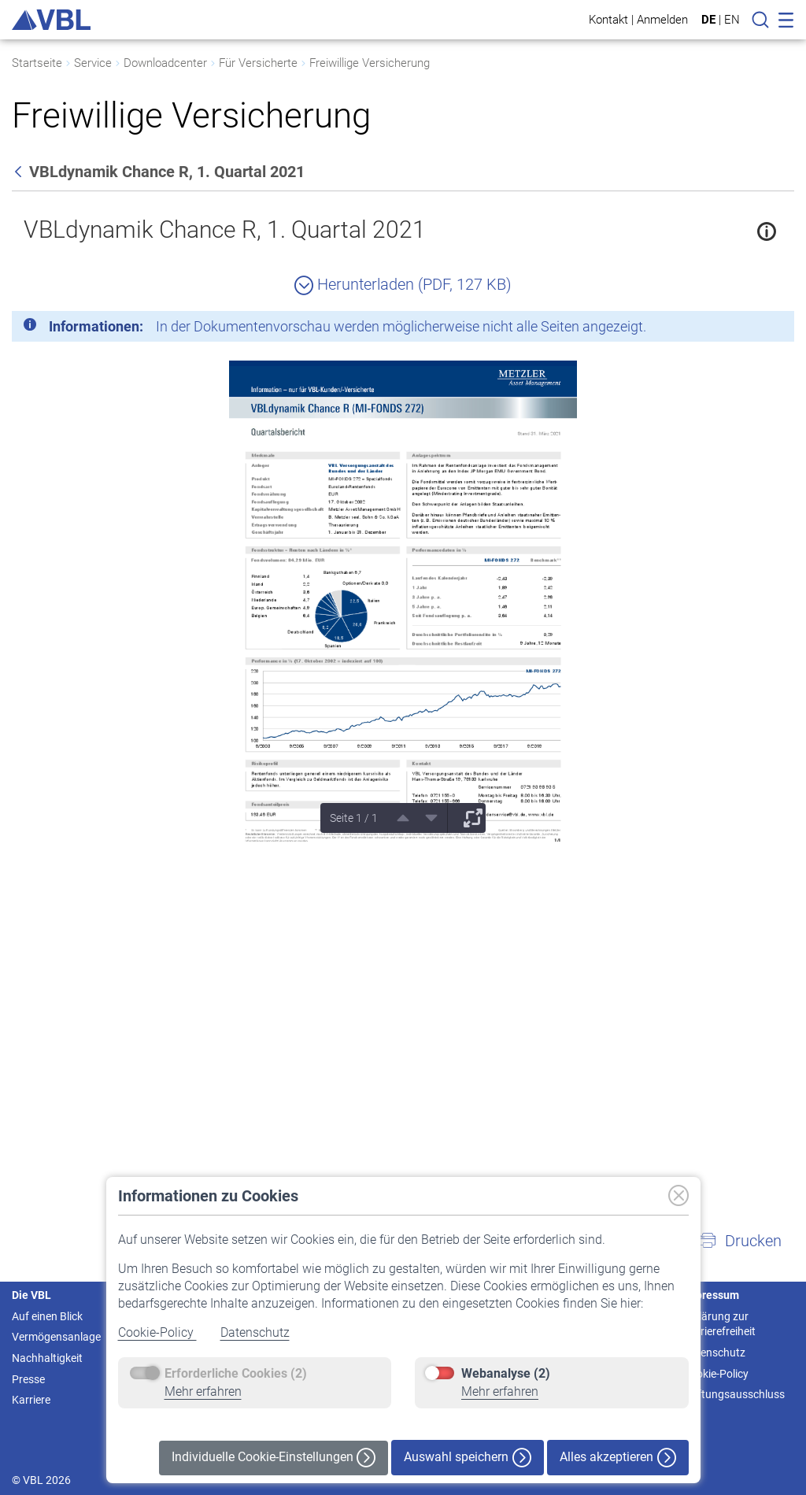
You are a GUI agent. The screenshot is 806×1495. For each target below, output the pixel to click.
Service (93, 63)
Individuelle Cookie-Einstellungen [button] (273, 1457)
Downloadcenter (165, 63)
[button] (740, 1240)
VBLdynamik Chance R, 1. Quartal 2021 (225, 229)
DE (708, 20)
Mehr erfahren (203, 1391)
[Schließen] (739, 329)
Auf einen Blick (47, 1316)
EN (732, 20)
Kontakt (608, 19)
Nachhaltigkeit (47, 1358)
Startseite (37, 63)
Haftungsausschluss (734, 1394)
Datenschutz (255, 1332)
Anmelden (662, 19)
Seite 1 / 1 (354, 818)
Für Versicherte (258, 63)
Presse (28, 1379)
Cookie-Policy (157, 1332)
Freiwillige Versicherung (369, 63)
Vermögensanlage (56, 1336)
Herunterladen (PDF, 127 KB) (403, 284)
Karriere (31, 1399)
